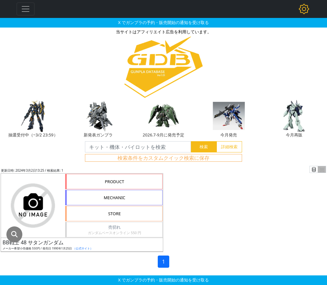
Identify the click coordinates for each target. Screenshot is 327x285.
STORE (114, 213)
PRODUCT (114, 181)
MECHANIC (114, 197)
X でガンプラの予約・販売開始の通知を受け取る (163, 22)
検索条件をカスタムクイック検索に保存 (163, 157)
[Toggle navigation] (25, 9)
